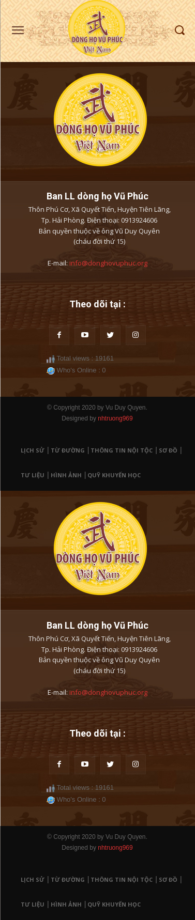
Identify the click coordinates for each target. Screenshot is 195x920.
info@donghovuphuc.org (108, 263)
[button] (180, 31)
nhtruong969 (115, 418)
